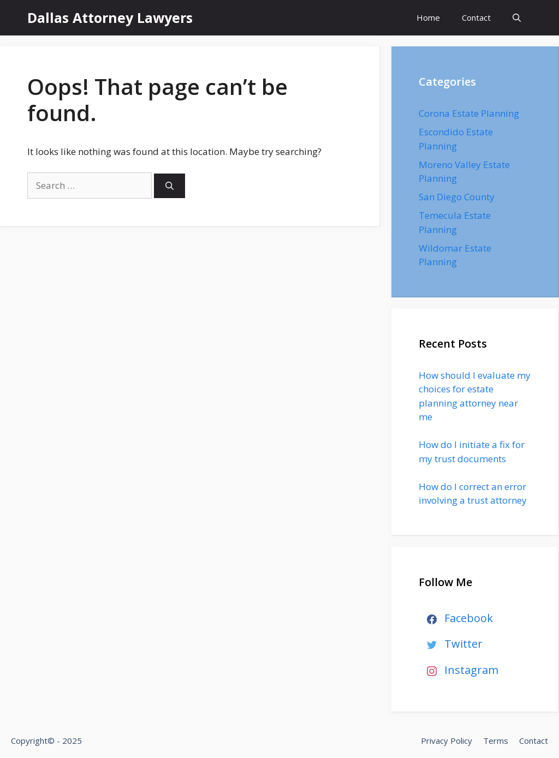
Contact (476, 17)
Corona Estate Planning (469, 113)
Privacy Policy (446, 740)
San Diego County (457, 196)
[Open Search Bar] (517, 17)
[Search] (169, 186)
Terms (495, 740)
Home (428, 17)
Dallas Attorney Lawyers (110, 17)
